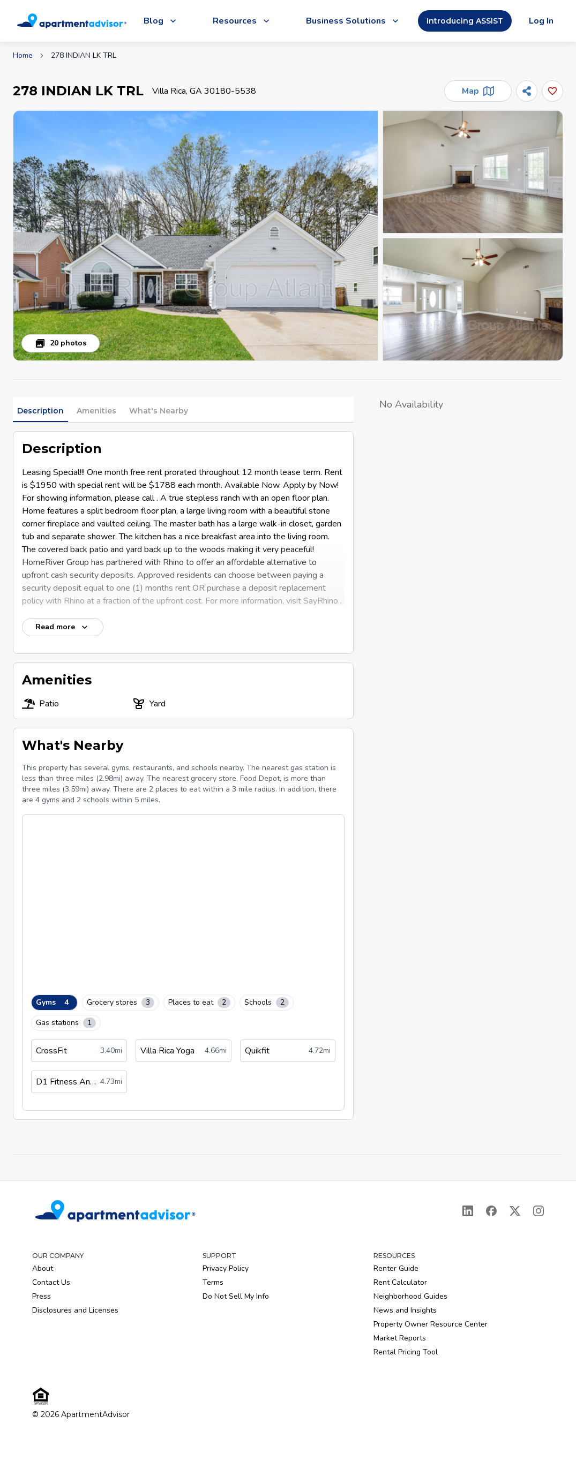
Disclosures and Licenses (75, 1310)
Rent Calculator (400, 1282)
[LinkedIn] (467, 1211)
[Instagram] (538, 1211)
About (42, 1268)
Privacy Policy (226, 1268)
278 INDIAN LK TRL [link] (83, 55)
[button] (195, 235)
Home (23, 55)
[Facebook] (491, 1211)
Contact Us (51, 1282)
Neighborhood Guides (410, 1296)
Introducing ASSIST (465, 21)
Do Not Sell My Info (236, 1296)
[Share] (526, 91)
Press (41, 1296)
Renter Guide (395, 1268)
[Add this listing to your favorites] (552, 91)
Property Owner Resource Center (430, 1324)
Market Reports (399, 1338)
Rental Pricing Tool (405, 1352)
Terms (213, 1282)
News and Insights (405, 1310)
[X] (515, 1211)
